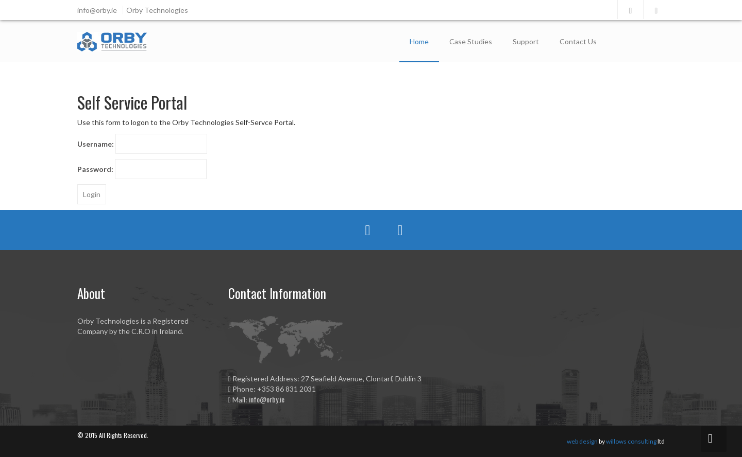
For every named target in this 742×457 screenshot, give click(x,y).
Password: (95, 169)
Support (526, 41)
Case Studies (470, 41)
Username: (95, 143)
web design (582, 441)
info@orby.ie (266, 399)
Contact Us (578, 41)
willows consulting (631, 441)
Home (419, 41)
